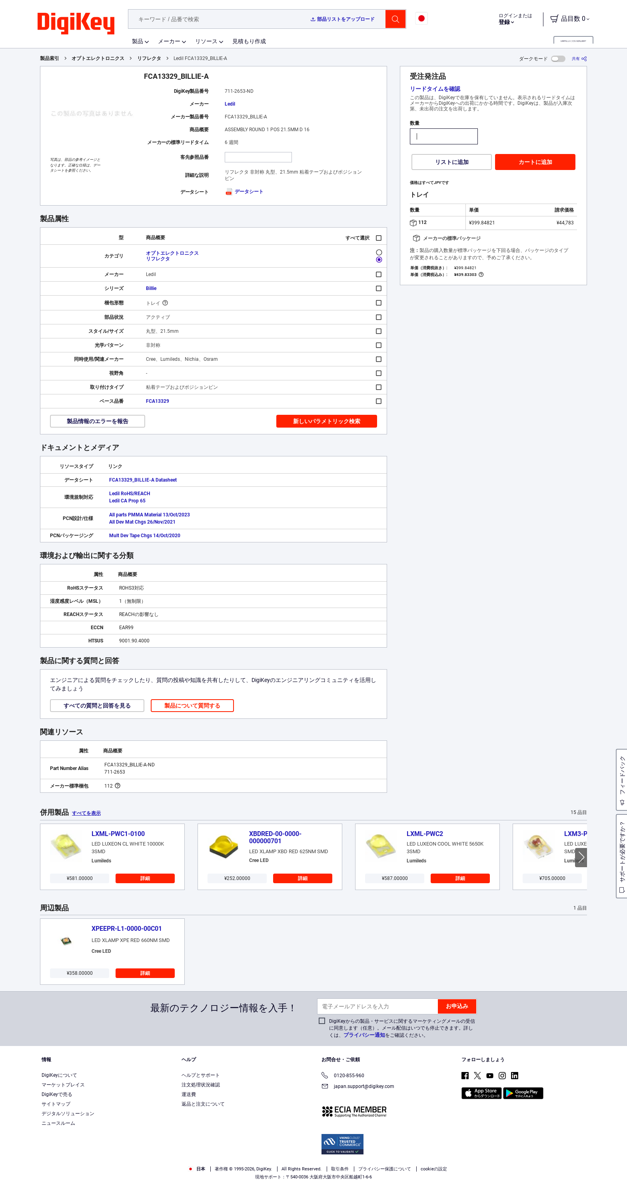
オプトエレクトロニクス (98, 58)
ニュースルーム (58, 1123)
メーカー (169, 41)
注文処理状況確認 (201, 1085)
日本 (196, 1169)
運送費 (189, 1094)
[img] (76, 24)
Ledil (230, 104)
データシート (244, 191)
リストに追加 (452, 162)
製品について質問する (192, 705)
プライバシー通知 (364, 1035)
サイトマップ (56, 1104)
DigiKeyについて (59, 1075)
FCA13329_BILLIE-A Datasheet (143, 480)
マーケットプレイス (63, 1085)
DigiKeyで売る (57, 1094)
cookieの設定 (434, 1169)
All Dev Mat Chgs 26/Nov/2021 (142, 522)
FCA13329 (157, 401)
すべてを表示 (86, 813)
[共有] (579, 58)
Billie (151, 288)
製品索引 (49, 58)
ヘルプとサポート (201, 1075)
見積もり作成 (249, 41)
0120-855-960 (342, 1076)
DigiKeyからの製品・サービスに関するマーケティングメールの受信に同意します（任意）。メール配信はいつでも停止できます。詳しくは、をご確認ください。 (402, 1028)
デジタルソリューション (68, 1113)
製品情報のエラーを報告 (97, 421)
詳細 (145, 878)
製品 (137, 41)
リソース (206, 41)
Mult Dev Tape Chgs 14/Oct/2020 (144, 535)
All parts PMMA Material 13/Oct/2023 (149, 515)
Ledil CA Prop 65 (127, 501)
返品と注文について (203, 1104)
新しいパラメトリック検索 (326, 421)
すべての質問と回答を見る (97, 705)
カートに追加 (535, 162)
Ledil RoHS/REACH (129, 493)
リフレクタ (149, 58)
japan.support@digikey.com (357, 1087)
